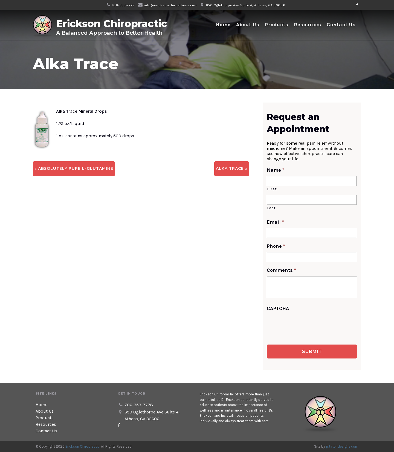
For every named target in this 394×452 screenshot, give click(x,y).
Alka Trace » (231, 168)
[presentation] (308, 325)
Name (275, 170)
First (272, 189)
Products (276, 25)
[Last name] (312, 200)
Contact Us (341, 25)
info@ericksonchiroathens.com (171, 5)
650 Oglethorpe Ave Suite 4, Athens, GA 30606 (245, 5)
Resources (307, 25)
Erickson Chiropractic (82, 446)
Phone (276, 246)
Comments (281, 270)
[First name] (312, 181)
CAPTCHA (278, 308)
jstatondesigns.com (342, 446)
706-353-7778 (123, 5)
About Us (247, 25)
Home (223, 25)
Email (275, 222)
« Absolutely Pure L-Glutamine (73, 168)
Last (271, 208)
